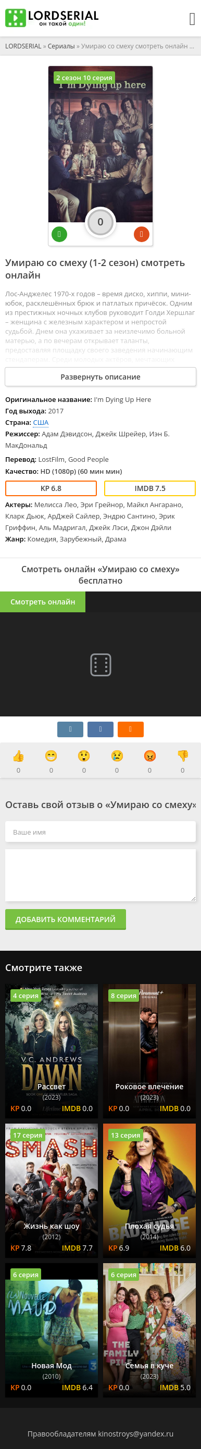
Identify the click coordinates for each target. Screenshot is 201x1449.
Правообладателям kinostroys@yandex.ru (101, 1434)
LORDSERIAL (23, 46)
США (40, 422)
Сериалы (61, 46)
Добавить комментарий (66, 919)
